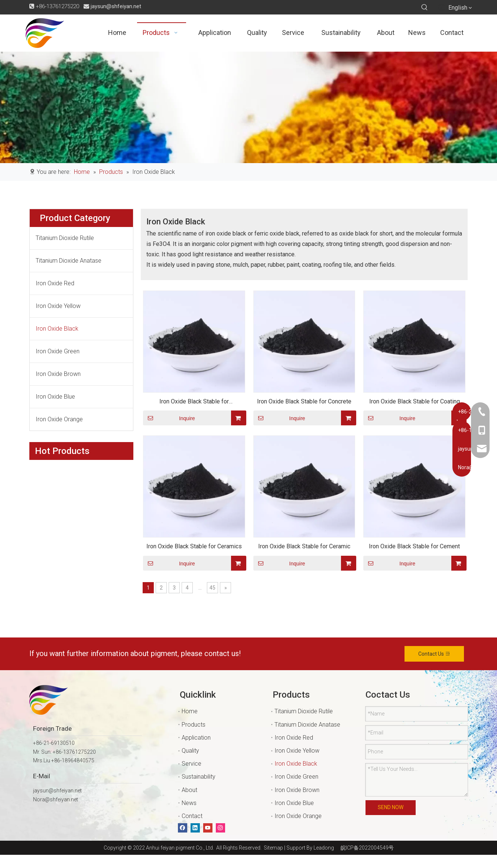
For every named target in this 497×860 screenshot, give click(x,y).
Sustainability (198, 776)
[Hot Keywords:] (424, 7)
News (189, 803)
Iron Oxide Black (57, 328)
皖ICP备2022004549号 (367, 848)
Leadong (324, 848)
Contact (192, 816)
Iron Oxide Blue (55, 396)
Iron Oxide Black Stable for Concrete (304, 401)
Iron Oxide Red (55, 283)
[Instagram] (220, 827)
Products (193, 724)
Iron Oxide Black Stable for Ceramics (194, 546)
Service (191, 763)
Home (190, 711)
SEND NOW (390, 807)
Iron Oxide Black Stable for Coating (414, 401)
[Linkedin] (195, 827)
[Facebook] (182, 827)
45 (212, 588)
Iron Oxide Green (57, 351)
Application (196, 737)
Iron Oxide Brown (58, 373)
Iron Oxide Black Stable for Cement (414, 546)
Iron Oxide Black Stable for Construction (194, 402)
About (189, 790)
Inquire (169, 417)
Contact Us (434, 654)
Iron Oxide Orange (59, 419)
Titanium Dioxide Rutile (65, 237)
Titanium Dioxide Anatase (68, 260)
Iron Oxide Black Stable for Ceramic (304, 546)
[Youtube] (207, 827)
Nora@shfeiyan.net (55, 799)
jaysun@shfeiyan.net (116, 6)
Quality (190, 750)
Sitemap (272, 848)
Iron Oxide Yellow (58, 305)
